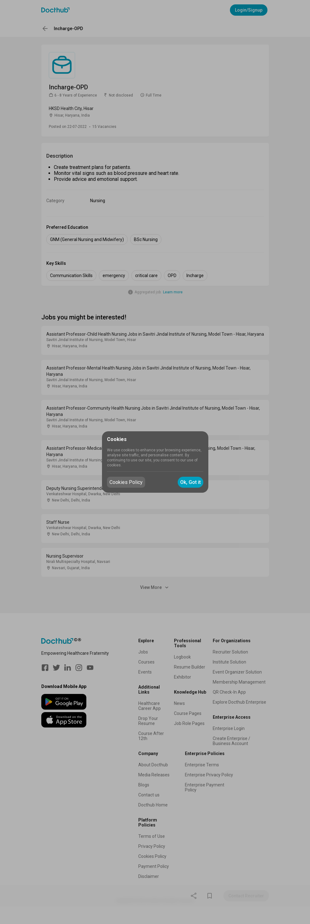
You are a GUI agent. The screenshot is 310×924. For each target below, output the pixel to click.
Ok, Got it (190, 482)
